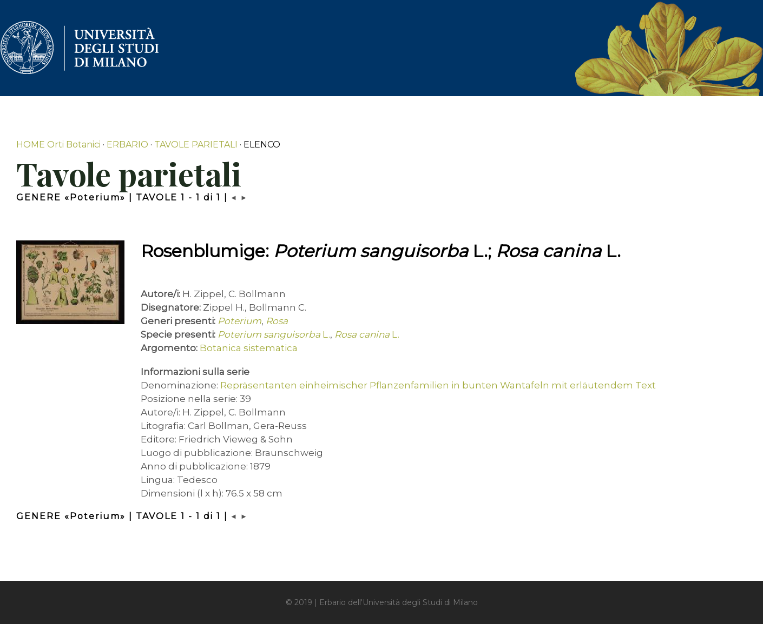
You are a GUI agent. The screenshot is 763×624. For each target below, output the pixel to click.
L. (274, 334)
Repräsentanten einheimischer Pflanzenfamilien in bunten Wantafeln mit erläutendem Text (438, 385)
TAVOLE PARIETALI (196, 144)
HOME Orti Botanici (58, 144)
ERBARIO (127, 144)
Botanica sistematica (249, 348)
